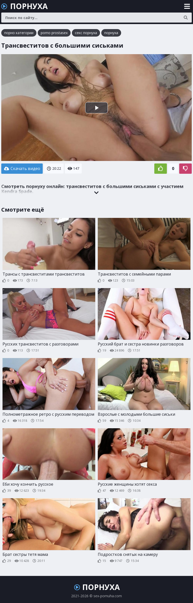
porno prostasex (54, 32)
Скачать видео (22, 168)
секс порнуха (86, 32)
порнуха (111, 32)
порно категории (18, 32)
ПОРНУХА (24, 6)
